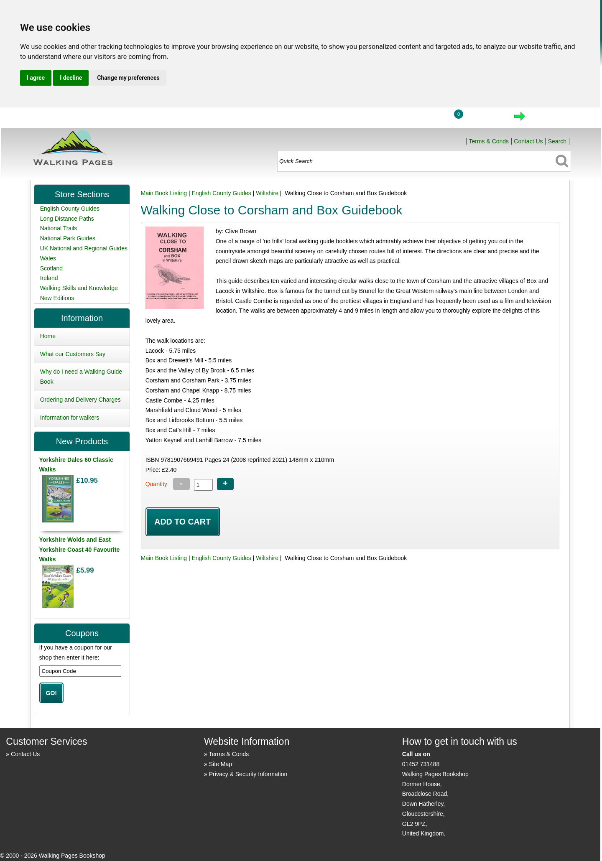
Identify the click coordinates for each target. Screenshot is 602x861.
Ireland (49, 278)
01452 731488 (421, 764)
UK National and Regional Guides (84, 248)
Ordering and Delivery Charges (80, 399)
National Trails (58, 228)
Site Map (220, 764)
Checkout (547, 118)
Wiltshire (267, 193)
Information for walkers (69, 417)
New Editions (57, 298)
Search (557, 141)
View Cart (484, 118)
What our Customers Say (72, 354)
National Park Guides (67, 238)
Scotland (51, 268)
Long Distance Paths (67, 218)
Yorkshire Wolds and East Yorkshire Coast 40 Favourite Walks (79, 549)
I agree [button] (36, 77)
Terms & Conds (489, 141)
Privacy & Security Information (248, 774)
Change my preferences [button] (128, 77)
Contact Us (528, 141)
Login (426, 118)
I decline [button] (71, 77)
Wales (48, 258)
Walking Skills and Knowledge (79, 288)
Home (387, 118)
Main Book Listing (164, 193)
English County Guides (221, 193)
